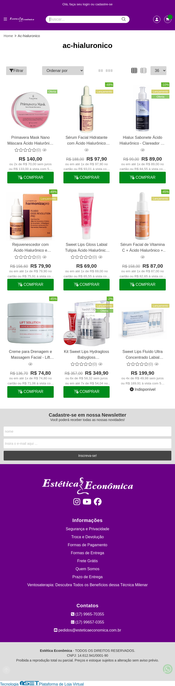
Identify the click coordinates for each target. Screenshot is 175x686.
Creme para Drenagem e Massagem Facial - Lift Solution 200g (30, 354)
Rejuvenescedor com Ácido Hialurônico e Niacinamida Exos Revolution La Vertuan (30, 248)
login (87, 4)
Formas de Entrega (87, 552)
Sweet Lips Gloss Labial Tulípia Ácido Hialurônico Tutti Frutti (86, 248)
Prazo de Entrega (87, 576)
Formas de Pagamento (87, 544)
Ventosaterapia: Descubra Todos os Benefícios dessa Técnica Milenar (87, 584)
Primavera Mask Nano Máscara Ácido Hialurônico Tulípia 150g (30, 141)
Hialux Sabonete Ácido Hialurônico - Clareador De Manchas (142, 141)
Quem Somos (87, 568)
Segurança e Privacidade (87, 528)
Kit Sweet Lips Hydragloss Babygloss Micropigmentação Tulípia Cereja (86, 354)
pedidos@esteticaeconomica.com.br (87, 630)
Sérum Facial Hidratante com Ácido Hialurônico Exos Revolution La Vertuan (86, 141)
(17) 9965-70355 (87, 614)
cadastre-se (104, 4)
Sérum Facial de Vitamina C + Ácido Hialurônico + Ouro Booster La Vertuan (142, 248)
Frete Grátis (87, 560)
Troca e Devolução (87, 536)
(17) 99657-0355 (87, 622)
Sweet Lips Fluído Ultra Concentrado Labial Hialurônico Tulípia (142, 354)
